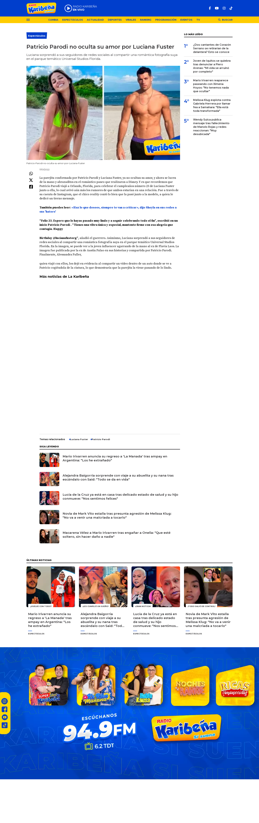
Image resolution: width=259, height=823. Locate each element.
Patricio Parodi (101, 439)
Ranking (145, 19)
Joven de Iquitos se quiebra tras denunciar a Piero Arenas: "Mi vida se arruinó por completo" (212, 66)
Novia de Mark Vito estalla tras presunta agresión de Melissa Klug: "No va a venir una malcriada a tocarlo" (117, 515)
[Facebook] (210, 8)
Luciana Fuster (79, 439)
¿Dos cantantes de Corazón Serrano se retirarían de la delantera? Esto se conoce (212, 48)
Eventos (186, 19)
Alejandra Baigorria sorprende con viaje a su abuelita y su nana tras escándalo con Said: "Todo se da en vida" (118, 477)
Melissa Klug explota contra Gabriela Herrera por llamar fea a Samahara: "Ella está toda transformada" (212, 105)
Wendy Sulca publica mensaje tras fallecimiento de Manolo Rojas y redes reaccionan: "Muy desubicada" (211, 127)
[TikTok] (231, 8)
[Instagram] (224, 8)
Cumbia (53, 19)
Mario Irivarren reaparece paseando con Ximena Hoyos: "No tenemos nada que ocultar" (211, 86)
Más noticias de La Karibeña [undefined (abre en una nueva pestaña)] (64, 276)
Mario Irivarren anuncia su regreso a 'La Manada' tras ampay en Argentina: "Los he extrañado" (115, 458)
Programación (165, 19)
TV (198, 19)
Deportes (115, 19)
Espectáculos (72, 19)
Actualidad (95, 19)
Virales (131, 19)
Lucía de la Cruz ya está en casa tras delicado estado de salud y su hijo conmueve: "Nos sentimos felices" (120, 496)
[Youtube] (217, 8)
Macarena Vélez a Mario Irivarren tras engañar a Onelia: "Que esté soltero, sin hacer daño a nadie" (116, 535)
